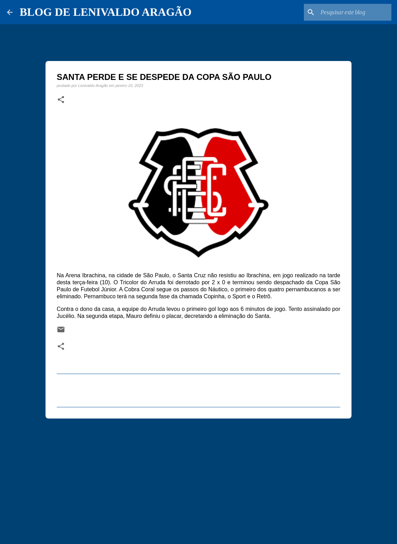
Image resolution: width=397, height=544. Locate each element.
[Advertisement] (198, 478)
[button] (61, 99)
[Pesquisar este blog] (354, 12)
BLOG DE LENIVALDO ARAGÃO (105, 12)
